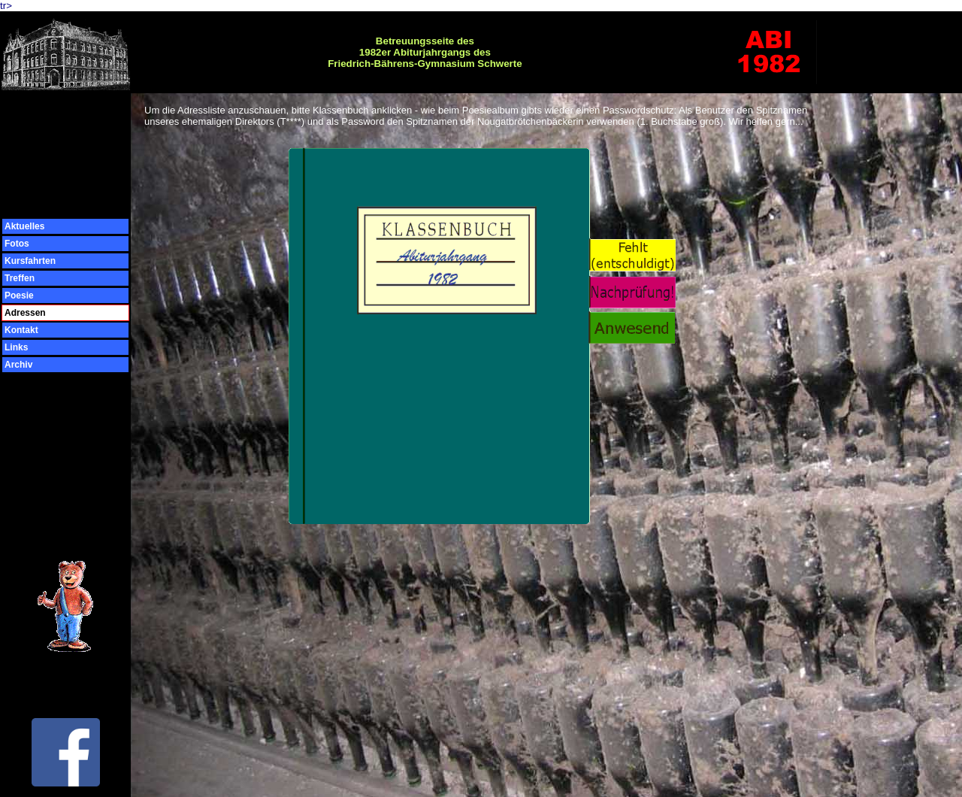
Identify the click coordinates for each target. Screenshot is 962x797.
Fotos (17, 243)
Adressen (25, 313)
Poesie (19, 295)
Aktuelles (24, 226)
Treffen (20, 278)
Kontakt (21, 330)
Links (16, 347)
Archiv (18, 364)
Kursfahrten (30, 261)
